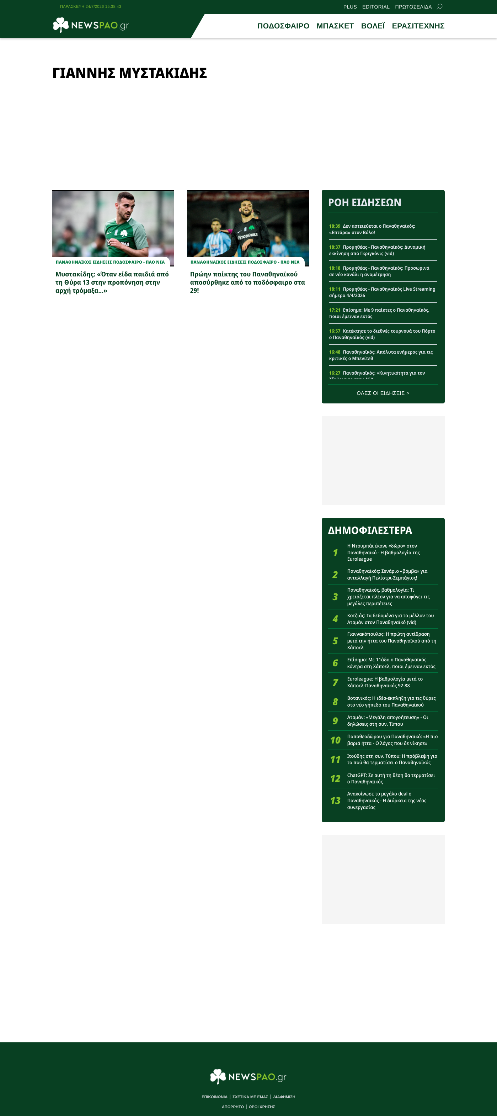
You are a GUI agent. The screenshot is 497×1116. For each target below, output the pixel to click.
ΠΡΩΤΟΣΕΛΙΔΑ (413, 7)
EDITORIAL (376, 7)
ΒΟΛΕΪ (373, 26)
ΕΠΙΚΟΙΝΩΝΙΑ (215, 1097)
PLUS (350, 7)
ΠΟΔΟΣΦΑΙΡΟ (283, 26)
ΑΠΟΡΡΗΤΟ (233, 1107)
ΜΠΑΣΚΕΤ (335, 26)
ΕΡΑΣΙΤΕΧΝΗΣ (418, 26)
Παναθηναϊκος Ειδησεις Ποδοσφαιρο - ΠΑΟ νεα (110, 262)
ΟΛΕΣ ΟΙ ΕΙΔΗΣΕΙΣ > (383, 393)
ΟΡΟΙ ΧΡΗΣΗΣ (262, 1107)
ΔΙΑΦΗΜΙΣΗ (284, 1097)
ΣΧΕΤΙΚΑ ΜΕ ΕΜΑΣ (250, 1097)
